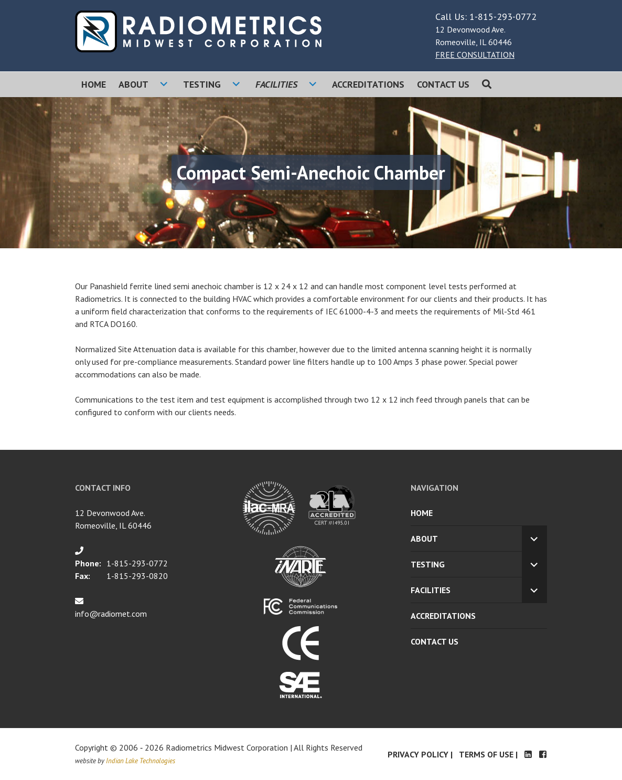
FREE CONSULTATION (474, 54)
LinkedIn (528, 754)
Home (93, 84)
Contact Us (443, 84)
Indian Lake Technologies (140, 760)
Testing (202, 84)
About (133, 84)
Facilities (276, 84)
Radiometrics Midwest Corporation (227, 747)
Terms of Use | (488, 754)
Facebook (543, 754)
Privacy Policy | (420, 754)
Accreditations (368, 84)
